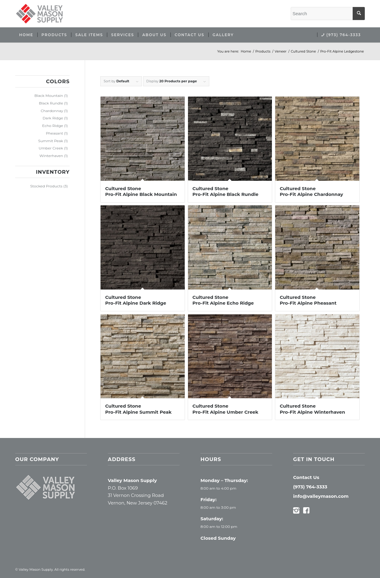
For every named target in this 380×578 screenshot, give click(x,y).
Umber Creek (51, 148)
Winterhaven (51, 155)
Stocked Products (46, 186)
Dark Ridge (53, 118)
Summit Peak (50, 141)
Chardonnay (52, 110)
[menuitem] (26, 35)
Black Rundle (51, 103)
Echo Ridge (52, 125)
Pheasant (54, 133)
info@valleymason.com (321, 496)
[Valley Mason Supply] (39, 13)
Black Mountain (48, 95)
